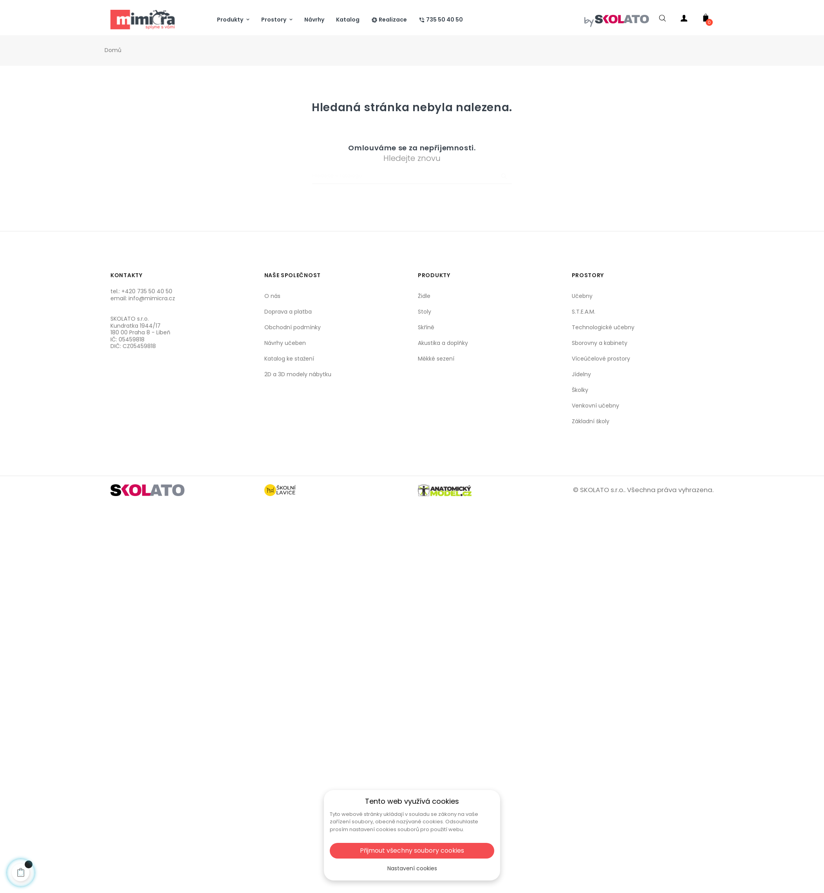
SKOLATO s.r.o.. (602, 489)
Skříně (426, 327)
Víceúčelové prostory (601, 359)
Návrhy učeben (285, 343)
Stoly (424, 312)
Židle (424, 296)
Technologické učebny (603, 327)
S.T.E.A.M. (583, 312)
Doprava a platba (288, 312)
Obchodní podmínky (292, 327)
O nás (272, 296)
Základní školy (590, 421)
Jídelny (581, 374)
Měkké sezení (436, 359)
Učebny (582, 296)
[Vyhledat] (412, 176)
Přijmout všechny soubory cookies (412, 850)
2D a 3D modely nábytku (297, 374)
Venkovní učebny (595, 406)
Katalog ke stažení (289, 359)
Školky (580, 390)
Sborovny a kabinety (599, 343)
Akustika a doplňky (443, 343)
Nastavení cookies (412, 868)
